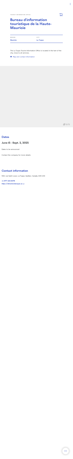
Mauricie (13, 40)
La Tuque (40, 40)
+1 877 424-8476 (8, 181)
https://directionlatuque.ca (29, 183)
